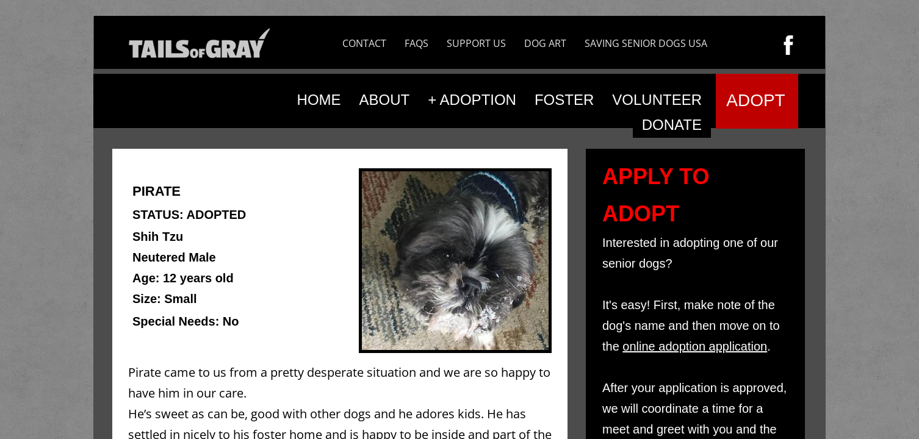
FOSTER (564, 99)
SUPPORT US (476, 43)
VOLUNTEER (657, 99)
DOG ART (545, 43)
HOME (319, 99)
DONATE (672, 124)
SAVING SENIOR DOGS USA (646, 43)
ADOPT (755, 100)
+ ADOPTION (472, 99)
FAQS (416, 43)
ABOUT (384, 99)
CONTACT (364, 43)
